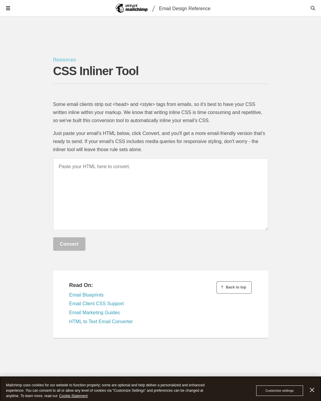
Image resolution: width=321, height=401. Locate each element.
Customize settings (279, 392)
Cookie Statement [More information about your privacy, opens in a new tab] (73, 398)
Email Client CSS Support (96, 303)
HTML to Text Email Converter (101, 321)
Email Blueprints (86, 294)
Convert (69, 244)
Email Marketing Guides (94, 312)
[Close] (312, 392)
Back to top (233, 287)
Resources (64, 59)
